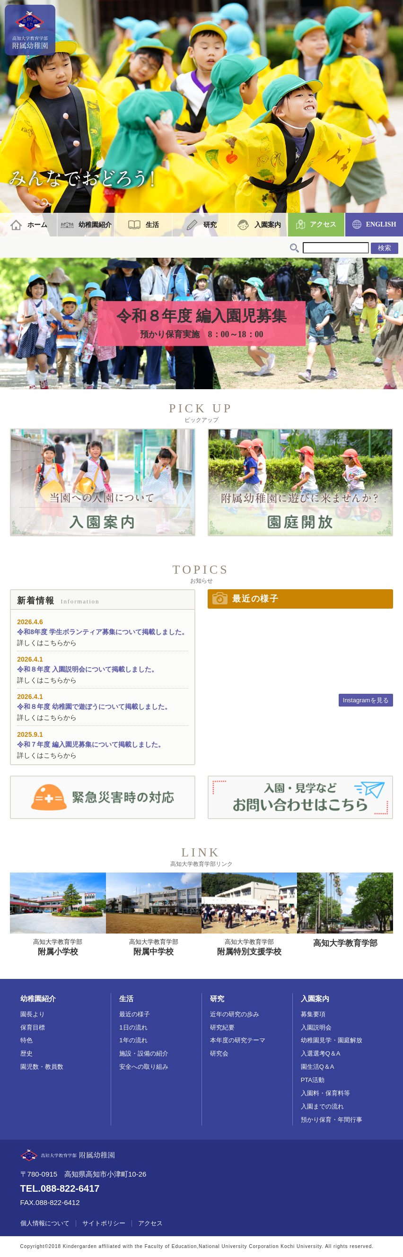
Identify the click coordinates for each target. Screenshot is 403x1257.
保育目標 (32, 1027)
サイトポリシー (103, 1223)
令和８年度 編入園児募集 (201, 323)
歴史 (26, 1053)
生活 (152, 224)
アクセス (323, 224)
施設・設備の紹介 (143, 1053)
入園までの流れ (322, 1106)
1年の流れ (133, 1040)
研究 (210, 224)
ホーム (37, 224)
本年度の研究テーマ (237, 1040)
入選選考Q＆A (321, 1053)
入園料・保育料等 (325, 1093)
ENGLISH (381, 224)
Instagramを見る (366, 700)
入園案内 (267, 224)
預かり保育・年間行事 (331, 1119)
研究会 (219, 1053)
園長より (32, 1014)
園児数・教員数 (41, 1066)
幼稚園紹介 (95, 224)
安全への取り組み (143, 1066)
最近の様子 (134, 1014)
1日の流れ (133, 1027)
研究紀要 (222, 1027)
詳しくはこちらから (47, 642)
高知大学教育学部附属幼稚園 (30, 30)
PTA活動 (312, 1079)
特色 (26, 1040)
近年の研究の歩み (234, 1014)
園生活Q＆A (317, 1066)
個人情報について (45, 1223)
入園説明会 (316, 1027)
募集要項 (313, 1014)
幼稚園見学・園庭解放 (331, 1040)
